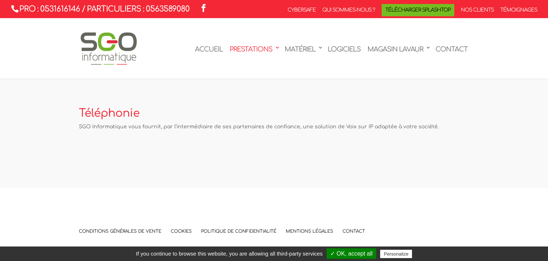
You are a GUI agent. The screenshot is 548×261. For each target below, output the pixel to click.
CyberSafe (302, 10)
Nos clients (477, 10)
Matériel (300, 49)
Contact (452, 49)
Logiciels (344, 49)
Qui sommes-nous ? (348, 10)
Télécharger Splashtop (418, 10)
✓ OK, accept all (351, 253)
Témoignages (518, 10)
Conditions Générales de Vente (120, 231)
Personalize (396, 254)
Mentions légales (309, 231)
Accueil (209, 49)
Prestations (251, 49)
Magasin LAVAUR (395, 49)
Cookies (181, 231)
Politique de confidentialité (238, 231)
